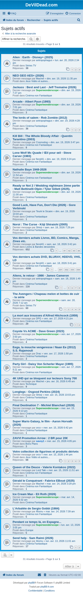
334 (78, 269)
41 (65, 250)
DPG (38, 318)
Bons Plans (31, 443)
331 (60, 269)
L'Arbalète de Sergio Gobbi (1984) (36, 508)
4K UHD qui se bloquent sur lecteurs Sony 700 (45, 378)
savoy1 (40, 441)
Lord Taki (41, 470)
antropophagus (44, 60)
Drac (38, 353)
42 (69, 250)
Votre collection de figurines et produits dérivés (46, 451)
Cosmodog (42, 142)
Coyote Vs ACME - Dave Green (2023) (38, 331)
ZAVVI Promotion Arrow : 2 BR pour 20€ (40, 438)
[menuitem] (11, 13)
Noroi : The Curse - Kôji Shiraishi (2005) (40, 224)
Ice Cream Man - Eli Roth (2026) (34, 494)
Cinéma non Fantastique (38, 95)
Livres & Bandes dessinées (40, 246)
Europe (29, 530)
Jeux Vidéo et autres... (37, 81)
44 (79, 250)
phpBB (31, 583)
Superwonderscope (47, 90)
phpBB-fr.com (47, 587)
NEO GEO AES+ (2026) (28, 75)
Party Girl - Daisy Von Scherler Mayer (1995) (43, 364)
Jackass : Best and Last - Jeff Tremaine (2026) (44, 87)
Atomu (39, 511)
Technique (31, 384)
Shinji (39, 227)
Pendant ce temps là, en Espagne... (37, 522)
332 (66, 269)
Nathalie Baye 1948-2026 (29, 169)
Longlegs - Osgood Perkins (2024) (36, 391)
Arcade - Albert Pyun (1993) (32, 101)
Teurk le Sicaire (44, 211)
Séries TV (30, 65)
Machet (40, 78)
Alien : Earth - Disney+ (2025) (33, 57)
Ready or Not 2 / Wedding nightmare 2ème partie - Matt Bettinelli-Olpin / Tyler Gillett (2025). (46, 187)
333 (72, 269)
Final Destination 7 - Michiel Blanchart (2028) (44, 405)
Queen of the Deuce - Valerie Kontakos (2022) (44, 467)
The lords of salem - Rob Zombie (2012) (40, 117)
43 (74, 250)
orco (38, 427)
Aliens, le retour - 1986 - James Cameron (41, 275)
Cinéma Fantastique (36, 110)
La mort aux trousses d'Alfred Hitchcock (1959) (45, 315)
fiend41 (40, 159)
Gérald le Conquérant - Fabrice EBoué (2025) (44, 480)
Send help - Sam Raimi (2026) (33, 538)
